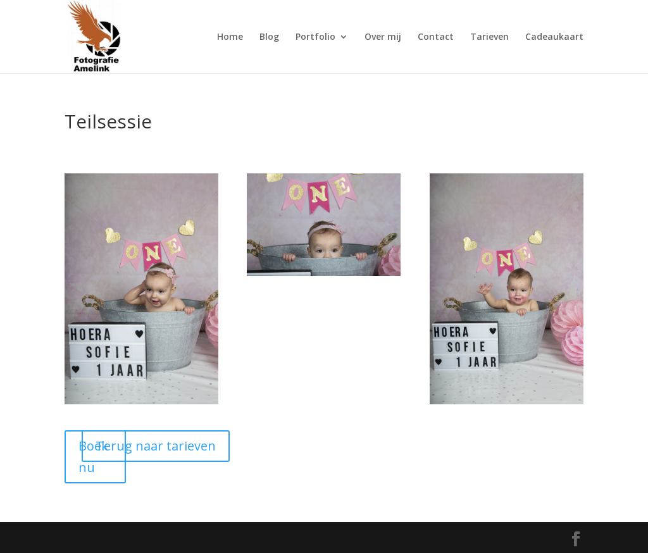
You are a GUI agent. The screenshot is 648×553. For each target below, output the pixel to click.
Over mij (382, 37)
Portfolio (315, 37)
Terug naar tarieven (156, 445)
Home (230, 37)
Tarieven (489, 37)
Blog (269, 37)
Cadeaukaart (554, 37)
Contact (436, 37)
